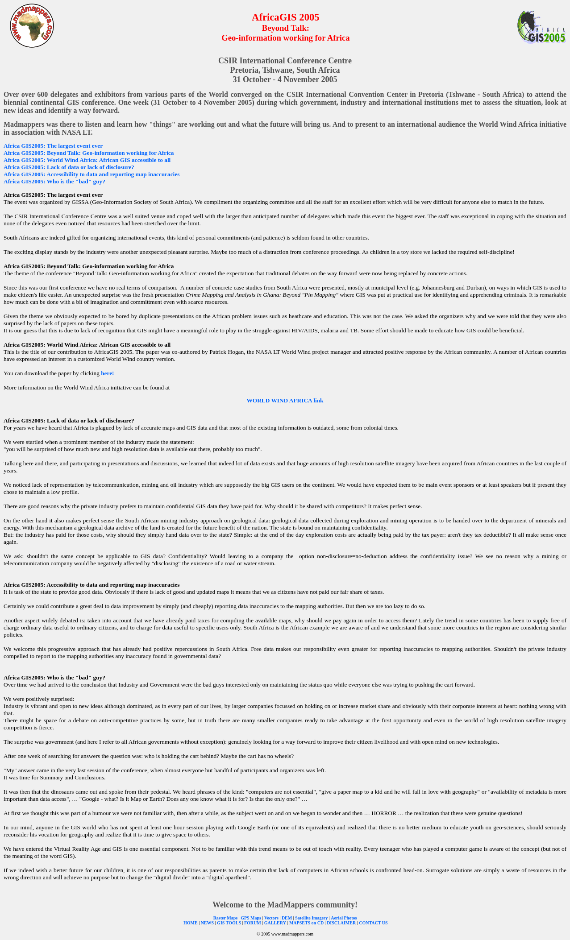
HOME (190, 922)
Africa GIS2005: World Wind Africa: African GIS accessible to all (87, 160)
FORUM (252, 922)
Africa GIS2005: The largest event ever (53, 145)
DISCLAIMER (341, 922)
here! (107, 373)
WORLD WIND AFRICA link (285, 400)
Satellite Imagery (311, 917)
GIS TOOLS (229, 922)
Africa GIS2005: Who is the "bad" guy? (54, 181)
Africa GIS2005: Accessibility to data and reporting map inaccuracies (91, 174)
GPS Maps (251, 917)
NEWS (207, 922)
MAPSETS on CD (306, 922)
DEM (287, 917)
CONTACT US (373, 922)
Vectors (271, 917)
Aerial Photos (344, 917)
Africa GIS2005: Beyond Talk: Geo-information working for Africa (89, 152)
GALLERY (275, 922)
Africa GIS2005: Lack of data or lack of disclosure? (69, 167)
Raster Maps (225, 917)
